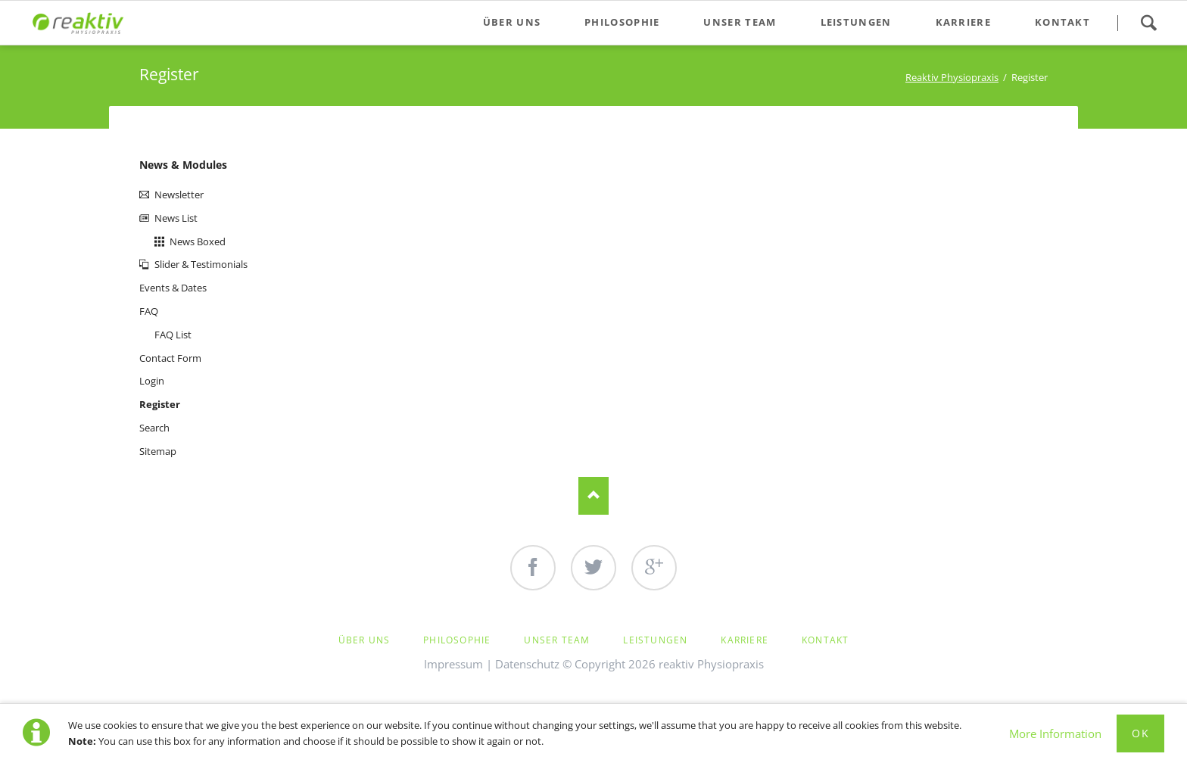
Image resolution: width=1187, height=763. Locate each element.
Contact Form (170, 358)
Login (151, 381)
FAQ (148, 311)
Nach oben (593, 496)
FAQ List (173, 334)
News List (176, 218)
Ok (1140, 733)
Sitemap (157, 451)
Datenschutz (527, 663)
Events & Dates (173, 287)
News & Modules (183, 164)
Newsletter (179, 194)
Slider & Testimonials (201, 264)
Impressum (453, 663)
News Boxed (198, 241)
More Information (1055, 733)
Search (1148, 23)
